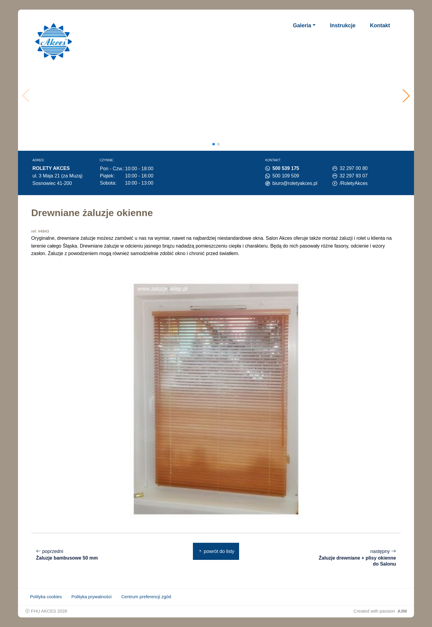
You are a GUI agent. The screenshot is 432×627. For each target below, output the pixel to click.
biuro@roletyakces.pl (294, 183)
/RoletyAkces (354, 183)
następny (356, 558)
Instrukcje (343, 25)
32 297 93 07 (354, 175)
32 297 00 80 (354, 168)
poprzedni (67, 555)
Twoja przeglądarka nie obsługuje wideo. (218, 95)
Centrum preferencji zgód (146, 596)
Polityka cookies (46, 596)
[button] (406, 95)
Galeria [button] (302, 25)
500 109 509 (285, 175)
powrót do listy (216, 551)
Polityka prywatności (91, 596)
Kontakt (380, 25)
